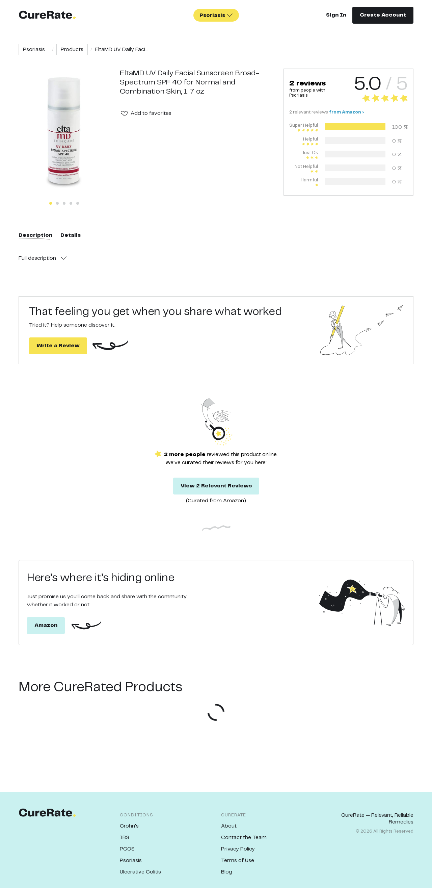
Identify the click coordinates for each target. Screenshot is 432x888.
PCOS (127, 849)
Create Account (383, 15)
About (229, 826)
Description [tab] (35, 235)
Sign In (336, 15)
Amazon (45, 625)
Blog (226, 871)
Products (72, 49)
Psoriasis (34, 49)
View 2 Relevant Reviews (216, 485)
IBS (124, 837)
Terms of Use (237, 860)
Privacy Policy (238, 849)
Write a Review (58, 345)
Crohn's (129, 826)
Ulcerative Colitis (140, 871)
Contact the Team (244, 837)
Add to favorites (151, 113)
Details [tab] (70, 235)
